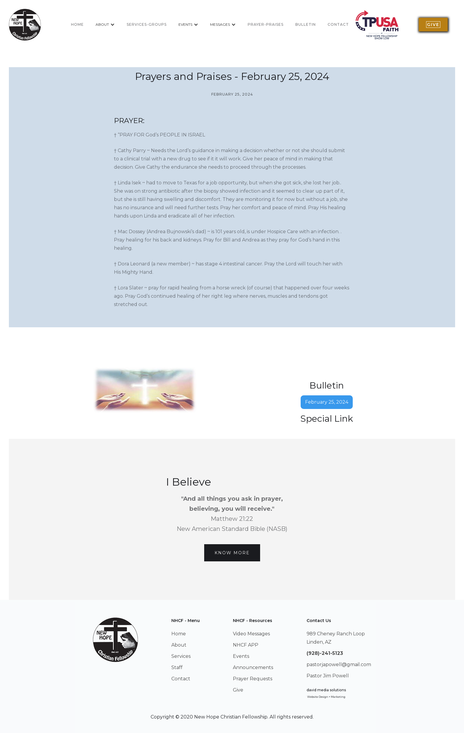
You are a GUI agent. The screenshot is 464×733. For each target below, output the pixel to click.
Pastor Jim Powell (328, 676)
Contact (338, 24)
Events (241, 656)
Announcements (253, 667)
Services (181, 656)
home (77, 24)
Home (178, 634)
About (178, 645)
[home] (25, 25)
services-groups (147, 24)
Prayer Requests (252, 679)
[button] (105, 24)
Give (238, 690)
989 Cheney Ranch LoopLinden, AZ (336, 638)
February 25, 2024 (326, 402)
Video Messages (251, 634)
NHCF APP (245, 645)
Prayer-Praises (265, 24)
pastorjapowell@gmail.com (339, 664)
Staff (177, 667)
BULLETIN (305, 24)
